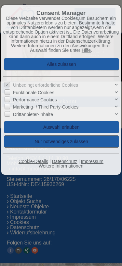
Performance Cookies (35, 99)
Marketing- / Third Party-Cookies (45, 107)
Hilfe (86, 50)
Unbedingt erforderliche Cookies (45, 85)
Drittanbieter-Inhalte (33, 114)
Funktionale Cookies (33, 92)
